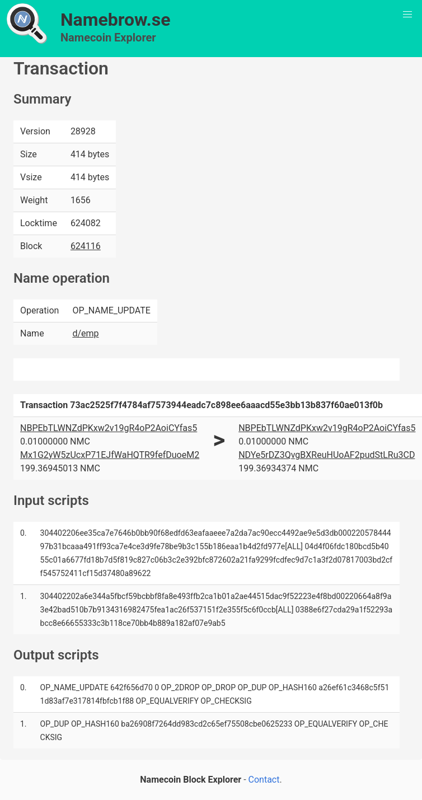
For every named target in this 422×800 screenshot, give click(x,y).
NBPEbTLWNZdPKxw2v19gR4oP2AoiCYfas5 (108, 428)
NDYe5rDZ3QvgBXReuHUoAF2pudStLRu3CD (326, 455)
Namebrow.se (115, 19)
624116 (86, 246)
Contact (264, 779)
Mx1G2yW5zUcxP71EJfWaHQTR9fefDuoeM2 (109, 455)
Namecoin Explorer (108, 37)
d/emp (85, 333)
